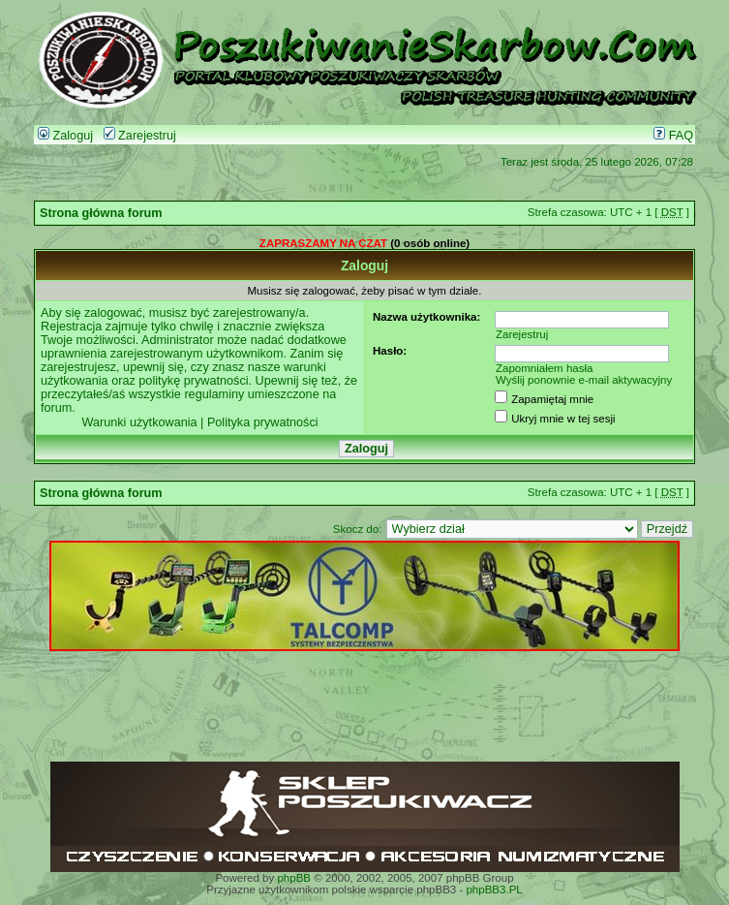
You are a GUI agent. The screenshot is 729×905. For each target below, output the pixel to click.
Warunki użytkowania (139, 422)
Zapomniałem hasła (544, 368)
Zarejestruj (140, 135)
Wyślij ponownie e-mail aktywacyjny (584, 380)
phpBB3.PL (494, 889)
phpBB (294, 878)
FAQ (673, 135)
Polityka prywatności (263, 422)
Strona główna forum (101, 213)
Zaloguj (65, 135)
